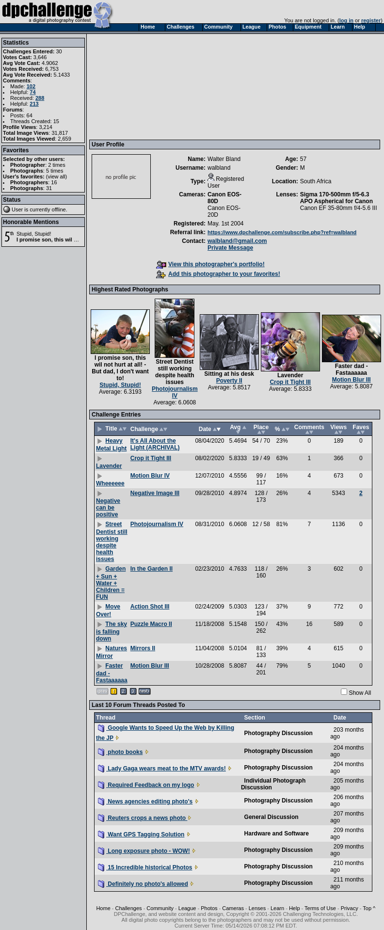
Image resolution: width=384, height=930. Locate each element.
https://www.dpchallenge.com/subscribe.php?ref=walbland (282, 232)
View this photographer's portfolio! (210, 264)
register (371, 20)
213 (34, 104)
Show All (360, 692)
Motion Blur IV (150, 475)
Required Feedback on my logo (146, 785)
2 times (56, 165)
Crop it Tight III (290, 382)
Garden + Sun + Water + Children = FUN (111, 582)
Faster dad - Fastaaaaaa (351, 369)
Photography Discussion (278, 733)
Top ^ (369, 908)
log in (346, 20)
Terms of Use (320, 908)
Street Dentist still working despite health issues (174, 371)
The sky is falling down (111, 631)
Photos (209, 908)
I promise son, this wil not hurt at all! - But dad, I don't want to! (120, 368)
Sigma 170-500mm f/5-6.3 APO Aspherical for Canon (336, 198)
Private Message (230, 247)
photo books (120, 752)
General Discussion (271, 817)
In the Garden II (151, 568)
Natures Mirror (111, 652)
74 (32, 92)
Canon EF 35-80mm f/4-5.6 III (338, 208)
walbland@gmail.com (237, 241)
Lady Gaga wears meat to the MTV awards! (162, 768)
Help (294, 908)
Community (160, 908)
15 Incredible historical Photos (145, 867)
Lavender (290, 375)
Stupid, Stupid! (33, 234)
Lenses (257, 908)
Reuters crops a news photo (142, 818)
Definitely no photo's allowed (143, 884)
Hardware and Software (276, 833)
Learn (277, 908)
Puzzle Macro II (151, 624)
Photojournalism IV (175, 392)
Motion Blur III (351, 379)
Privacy (349, 908)
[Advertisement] (145, 86)
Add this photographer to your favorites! (218, 274)
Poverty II (229, 380)
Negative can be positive (108, 507)
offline (59, 209)
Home (103, 908)
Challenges (128, 908)
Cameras (233, 908)
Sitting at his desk (229, 373)
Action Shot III (150, 606)
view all (56, 176)
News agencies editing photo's (145, 801)
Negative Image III (154, 493)
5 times (54, 171)
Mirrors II (142, 648)
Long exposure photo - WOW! (144, 851)
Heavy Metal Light (111, 444)
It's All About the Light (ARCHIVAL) (155, 444)
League (187, 908)
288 (39, 98)
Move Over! (108, 610)
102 (31, 86)
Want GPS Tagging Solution (141, 834)
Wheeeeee (110, 483)
